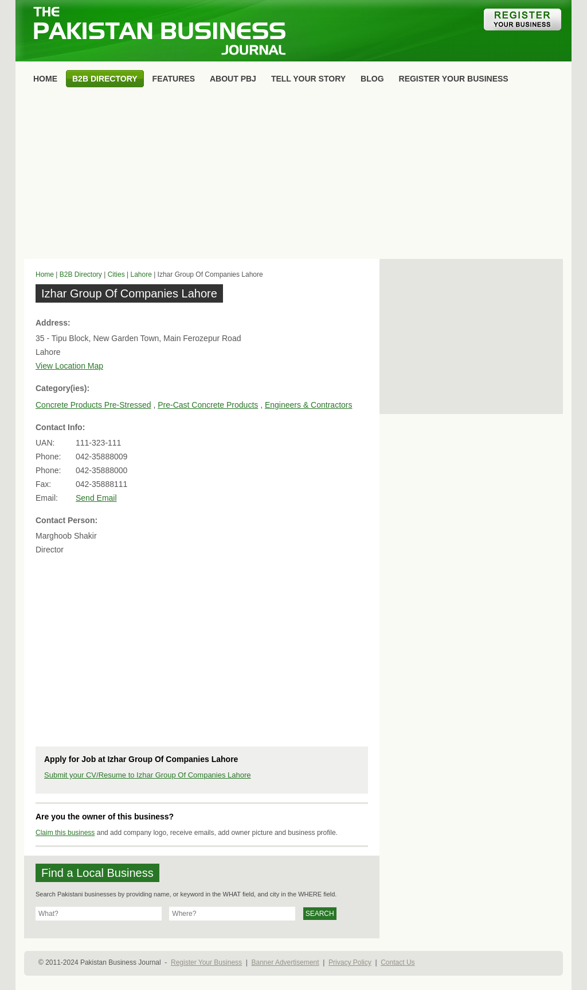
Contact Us (397, 962)
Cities (116, 274)
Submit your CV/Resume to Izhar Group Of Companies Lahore (147, 775)
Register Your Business (206, 962)
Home (45, 274)
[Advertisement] (293, 175)
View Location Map (69, 365)
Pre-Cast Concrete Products (208, 404)
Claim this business (65, 833)
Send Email (96, 497)
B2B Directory (81, 274)
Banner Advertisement (285, 962)
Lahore (140, 274)
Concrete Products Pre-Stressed (93, 404)
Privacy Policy (349, 962)
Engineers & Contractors (309, 404)
